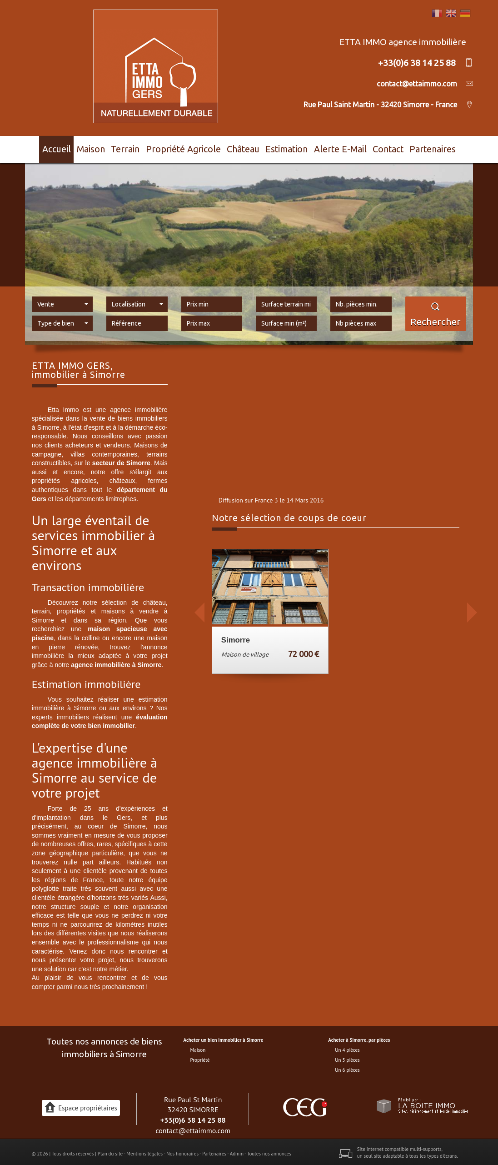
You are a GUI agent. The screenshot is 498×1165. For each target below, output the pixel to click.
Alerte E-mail (344, 147)
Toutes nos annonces (269, 1149)
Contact (393, 147)
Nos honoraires (182, 1149)
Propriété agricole (188, 147)
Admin (237, 1149)
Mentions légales (144, 1149)
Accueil (51, 147)
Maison (92, 147)
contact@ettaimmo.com (192, 1126)
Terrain (132, 147)
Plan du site (110, 1149)
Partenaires (440, 147)
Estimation (291, 147)
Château (245, 147)
